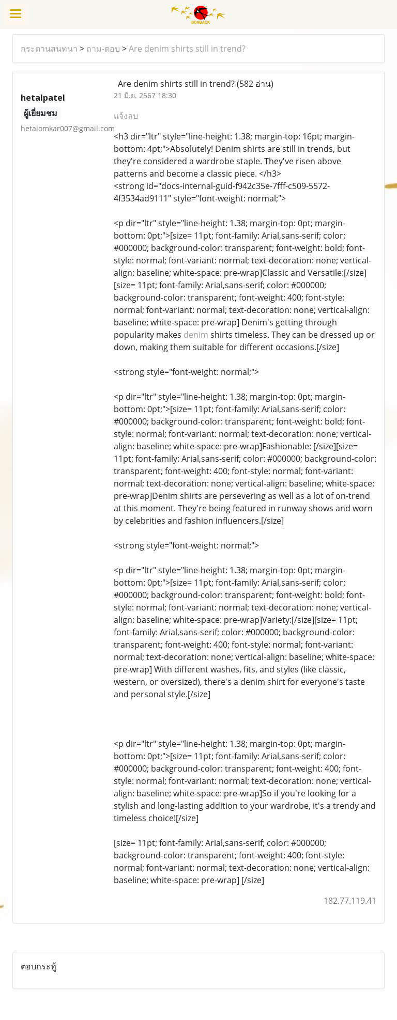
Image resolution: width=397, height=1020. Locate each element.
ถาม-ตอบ (103, 48)
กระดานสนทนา (49, 48)
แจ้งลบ (126, 115)
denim (196, 334)
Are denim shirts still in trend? (187, 48)
